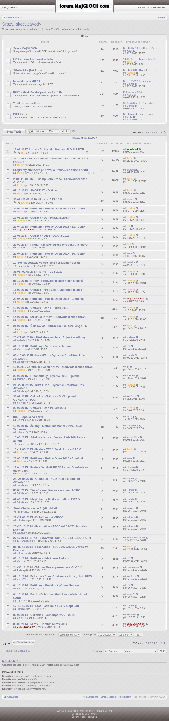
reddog (131, 72)
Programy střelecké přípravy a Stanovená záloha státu (50, 170)
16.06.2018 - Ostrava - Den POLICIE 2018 (41, 217)
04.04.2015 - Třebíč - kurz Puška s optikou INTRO (47, 490)
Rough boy (132, 425)
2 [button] (150, 132)
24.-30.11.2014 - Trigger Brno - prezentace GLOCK (47, 567)
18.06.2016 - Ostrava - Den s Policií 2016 (40, 308)
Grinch (130, 83)
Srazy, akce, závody (21, 24)
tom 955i (21, 402)
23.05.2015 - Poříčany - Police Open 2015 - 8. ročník (48, 458)
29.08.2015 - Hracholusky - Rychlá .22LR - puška (46, 376)
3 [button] (152, 132)
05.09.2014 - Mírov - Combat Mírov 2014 (40, 624)
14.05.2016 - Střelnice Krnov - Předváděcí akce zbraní (49, 317)
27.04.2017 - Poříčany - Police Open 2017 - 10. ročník (49, 253)
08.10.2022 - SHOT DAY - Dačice (35, 190)
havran (130, 199)
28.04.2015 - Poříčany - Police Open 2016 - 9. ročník (48, 298)
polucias (21, 520)
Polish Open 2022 (132, 92)
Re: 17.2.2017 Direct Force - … (140, 70)
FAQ (6, 7)
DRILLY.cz (20, 114)
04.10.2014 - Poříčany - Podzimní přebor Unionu (46, 585)
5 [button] (156, 132)
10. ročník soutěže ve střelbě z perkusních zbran (46, 262)
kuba (19, 432)
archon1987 (27, 444)
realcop (20, 420)
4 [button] (154, 132)
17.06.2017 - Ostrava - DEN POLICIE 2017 (41, 235)
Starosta (131, 169)
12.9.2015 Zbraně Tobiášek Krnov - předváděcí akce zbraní (53, 367)
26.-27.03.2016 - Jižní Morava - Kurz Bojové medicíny (49, 337)
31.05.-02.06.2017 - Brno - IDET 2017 (37, 271)
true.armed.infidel (26, 540)
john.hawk (132, 149)
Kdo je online (11, 661)
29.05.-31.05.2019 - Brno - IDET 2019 (37, 199)
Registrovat (144, 7)
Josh (19, 570)
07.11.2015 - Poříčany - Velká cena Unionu (42, 346)
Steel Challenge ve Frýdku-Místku (36, 508)
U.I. (23, 153)
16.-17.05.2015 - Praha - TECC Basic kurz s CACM (47, 449)
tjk (128, 366)
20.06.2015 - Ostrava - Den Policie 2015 (40, 408)
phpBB (73, 711)
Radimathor (133, 567)
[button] (146, 132)
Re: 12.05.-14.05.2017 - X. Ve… (140, 48)
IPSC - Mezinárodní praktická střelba (38, 92)
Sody (129, 116)
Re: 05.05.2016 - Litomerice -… (140, 81)
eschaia (21, 340)
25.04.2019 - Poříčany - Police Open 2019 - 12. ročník (49, 208)
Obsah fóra (12, 17)
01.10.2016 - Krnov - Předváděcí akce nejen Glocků (48, 280)
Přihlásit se (159, 7)
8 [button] (161, 132)
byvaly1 (25, 511)
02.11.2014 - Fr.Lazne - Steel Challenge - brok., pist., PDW (52, 576)
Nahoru (161, 17)
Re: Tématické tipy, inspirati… (139, 114)
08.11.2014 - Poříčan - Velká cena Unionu (41, 558)
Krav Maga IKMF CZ (26, 81)
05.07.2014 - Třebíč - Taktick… (139, 103)
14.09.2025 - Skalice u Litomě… (140, 59)
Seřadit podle (99, 634)
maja (129, 253)
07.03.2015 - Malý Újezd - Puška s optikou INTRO (46, 499)
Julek (129, 50)
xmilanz (21, 379)
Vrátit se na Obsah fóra (17, 650)
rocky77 (21, 600)
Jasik (130, 61)
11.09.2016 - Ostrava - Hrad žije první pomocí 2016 (47, 289)
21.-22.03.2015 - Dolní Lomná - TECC (38, 517)
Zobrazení (117, 143)
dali (129, 244)
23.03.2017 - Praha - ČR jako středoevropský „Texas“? (50, 244)
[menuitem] (116, 697)
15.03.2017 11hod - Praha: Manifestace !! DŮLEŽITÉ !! (49, 149)
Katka (130, 94)
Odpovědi (103, 143)
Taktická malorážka (26, 103)
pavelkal (25, 266)
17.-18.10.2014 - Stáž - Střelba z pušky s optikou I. (47, 606)
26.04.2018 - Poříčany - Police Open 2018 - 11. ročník (49, 226)
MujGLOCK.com (26, 229)
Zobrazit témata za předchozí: (53, 634)
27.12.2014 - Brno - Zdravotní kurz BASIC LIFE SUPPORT (52, 537)
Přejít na (98, 651)
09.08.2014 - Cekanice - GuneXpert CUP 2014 (44, 615)
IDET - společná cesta (28, 417)
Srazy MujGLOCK (25, 48)
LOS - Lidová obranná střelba (33, 59)
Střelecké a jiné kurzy (28, 70)
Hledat (14, 7)
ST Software (90, 714)
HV (18, 349)
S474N (25, 203)
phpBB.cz (92, 717)
